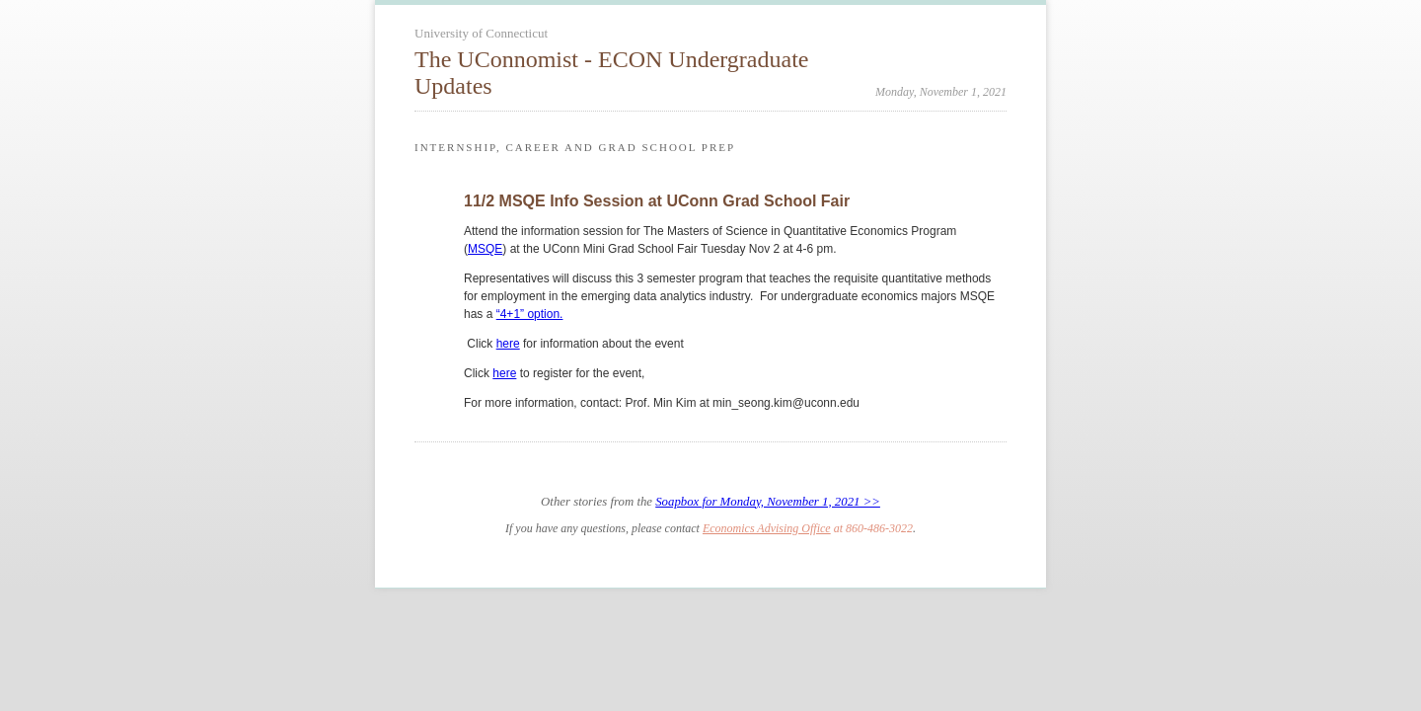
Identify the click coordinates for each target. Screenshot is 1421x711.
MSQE (485, 249)
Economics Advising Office (767, 528)
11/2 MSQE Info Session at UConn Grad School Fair (657, 201)
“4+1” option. (529, 314)
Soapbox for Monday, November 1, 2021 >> (767, 502)
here (508, 344)
